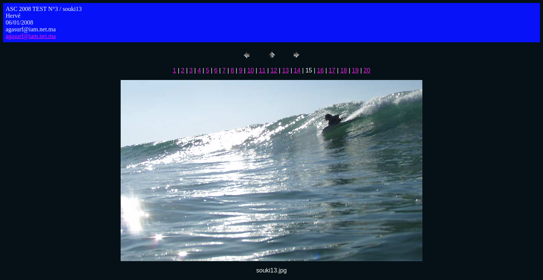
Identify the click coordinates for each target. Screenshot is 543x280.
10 (250, 70)
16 (320, 70)
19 (355, 70)
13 (285, 70)
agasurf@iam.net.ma (31, 36)
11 (262, 70)
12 (273, 70)
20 (367, 70)
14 (297, 70)
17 (332, 70)
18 (343, 70)
